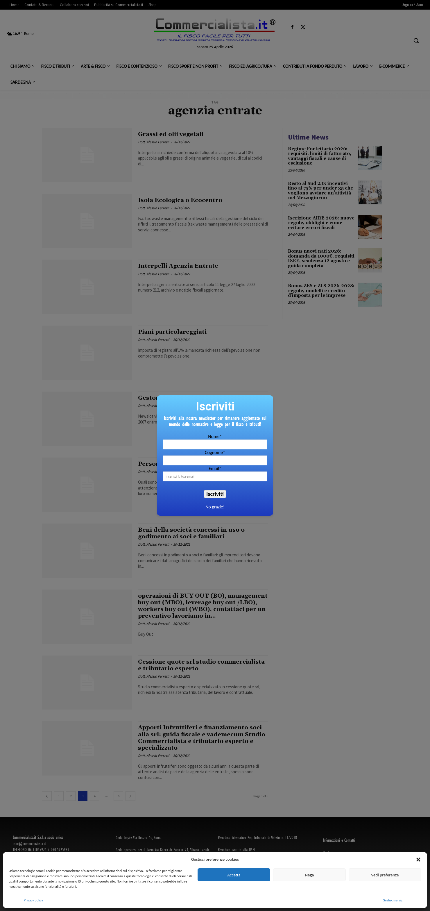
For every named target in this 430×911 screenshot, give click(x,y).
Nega (309, 875)
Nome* (215, 436)
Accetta (233, 875)
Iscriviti (215, 493)
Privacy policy (33, 900)
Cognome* (215, 452)
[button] (418, 859)
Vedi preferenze (385, 875)
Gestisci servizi (393, 900)
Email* (215, 468)
